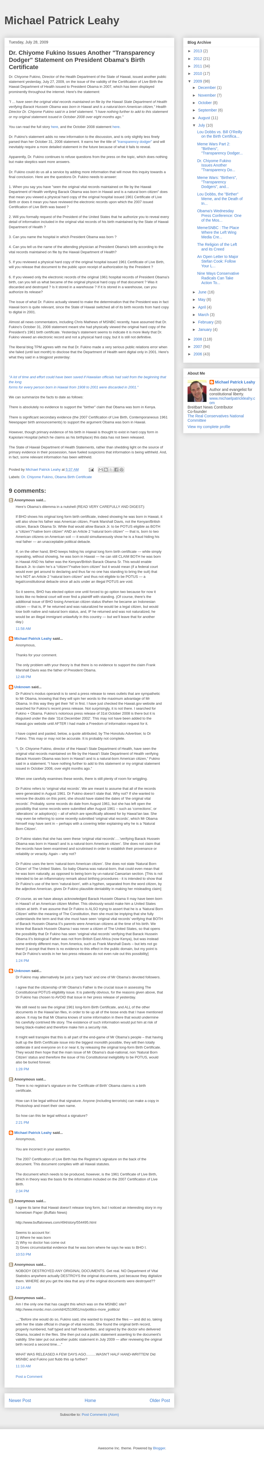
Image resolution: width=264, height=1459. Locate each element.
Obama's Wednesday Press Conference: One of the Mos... (219, 215)
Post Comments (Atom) (100, 1414)
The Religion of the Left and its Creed (217, 246)
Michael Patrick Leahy (61, 20)
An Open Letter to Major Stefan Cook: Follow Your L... (217, 261)
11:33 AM (23, 1366)
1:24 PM (22, 961)
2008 (198, 339)
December (207, 87)
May (202, 299)
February (206, 322)
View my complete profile (209, 426)
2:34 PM (22, 1191)
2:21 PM (22, 1122)
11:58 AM (23, 629)
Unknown (22, 687)
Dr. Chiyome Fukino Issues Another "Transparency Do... (216, 165)
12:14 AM (23, 1288)
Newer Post (20, 1400)
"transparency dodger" (134, 142)
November (207, 95)
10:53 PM (23, 1254)
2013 (198, 51)
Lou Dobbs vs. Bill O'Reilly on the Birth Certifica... (219, 134)
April (202, 307)
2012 (198, 58)
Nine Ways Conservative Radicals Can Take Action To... (218, 278)
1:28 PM (22, 1069)
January (205, 329)
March (204, 314)
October (205, 102)
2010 (198, 73)
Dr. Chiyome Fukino (37, 477)
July (202, 125)
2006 (198, 354)
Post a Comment (29, 1376)
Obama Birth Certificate (73, 477)
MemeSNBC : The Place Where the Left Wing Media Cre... (218, 232)
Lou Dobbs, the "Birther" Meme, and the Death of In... (220, 199)
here (54, 127)
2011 (198, 66)
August (204, 118)
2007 (198, 346)
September (208, 110)
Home (90, 1400)
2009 (198, 81)
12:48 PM (23, 677)
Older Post (160, 1400)
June (202, 292)
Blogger (159, 1448)
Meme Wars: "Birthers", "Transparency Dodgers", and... (217, 182)
